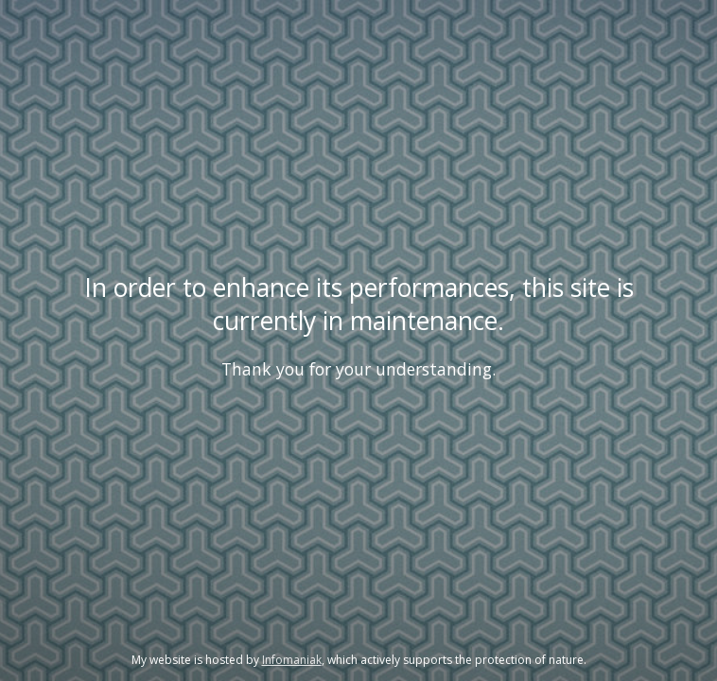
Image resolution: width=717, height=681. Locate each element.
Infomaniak (292, 660)
